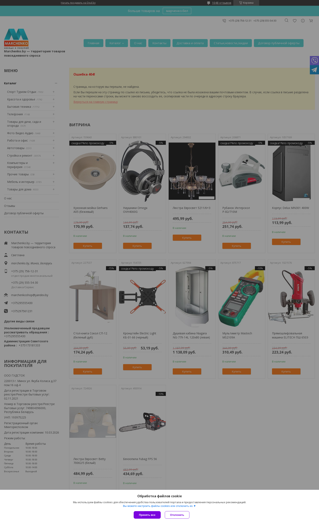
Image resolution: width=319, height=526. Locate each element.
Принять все (147, 514)
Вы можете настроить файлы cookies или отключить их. (158, 505)
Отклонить (177, 514)
